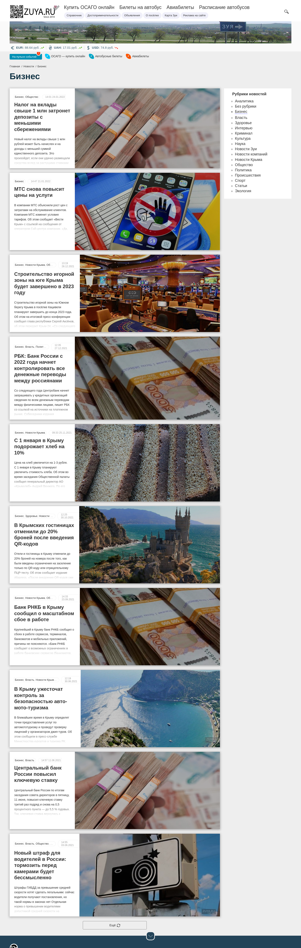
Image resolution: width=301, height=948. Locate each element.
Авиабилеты (180, 7)
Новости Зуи (246, 149)
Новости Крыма (35, 246)
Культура (243, 139)
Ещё (115, 874)
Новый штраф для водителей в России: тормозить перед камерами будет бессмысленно (40, 814)
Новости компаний (251, 155)
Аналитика (244, 101)
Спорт (240, 181)
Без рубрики (245, 107)
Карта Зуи (171, 15)
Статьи (54, 792)
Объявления (132, 15)
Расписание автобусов (224, 7)
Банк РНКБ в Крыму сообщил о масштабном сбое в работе (44, 579)
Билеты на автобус (140, 7)
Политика (42, 326)
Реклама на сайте (194, 15)
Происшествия (248, 176)
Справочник (74, 15)
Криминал (243, 134)
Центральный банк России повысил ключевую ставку (38, 732)
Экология (243, 191)
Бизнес (19, 97)
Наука (240, 144)
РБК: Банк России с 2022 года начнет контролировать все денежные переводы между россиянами (44, 346)
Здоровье (31, 482)
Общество (31, 97)
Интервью (243, 128)
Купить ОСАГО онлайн (89, 7)
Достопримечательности (103, 15)
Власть (29, 326)
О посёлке (152, 15)
